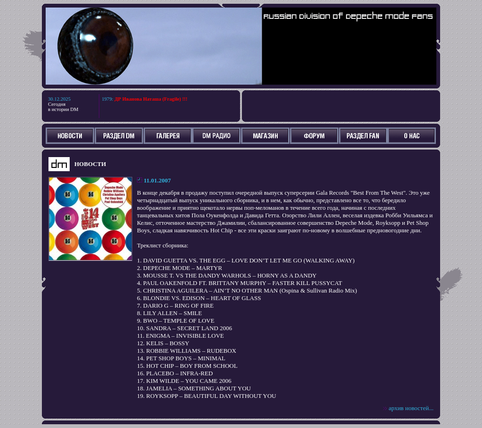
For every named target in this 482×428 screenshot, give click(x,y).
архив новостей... (411, 408)
